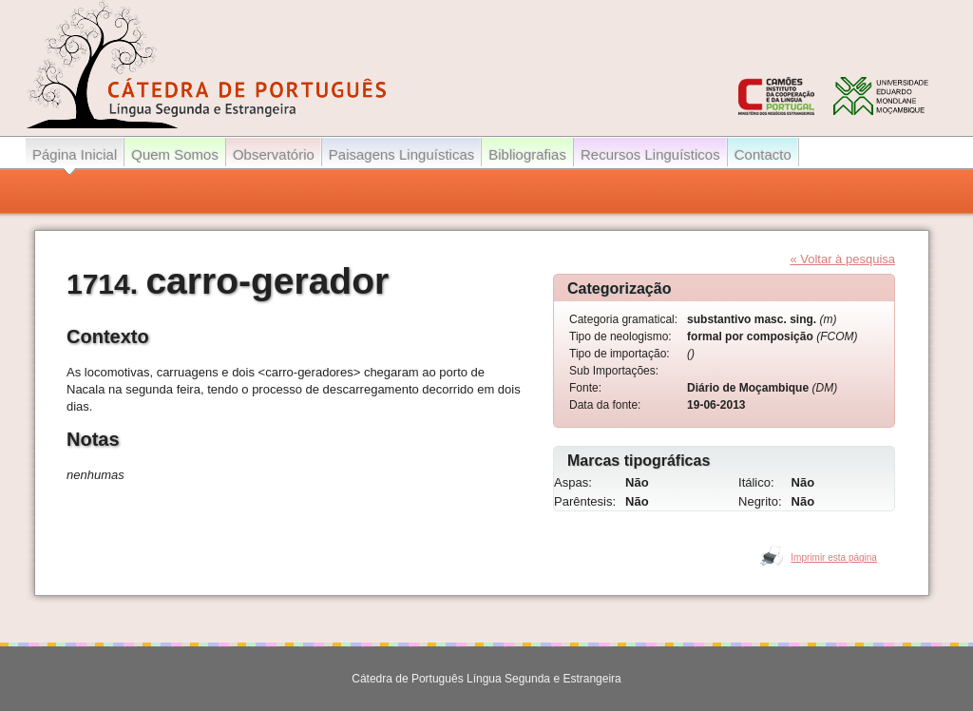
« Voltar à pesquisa (842, 259)
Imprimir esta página (834, 557)
